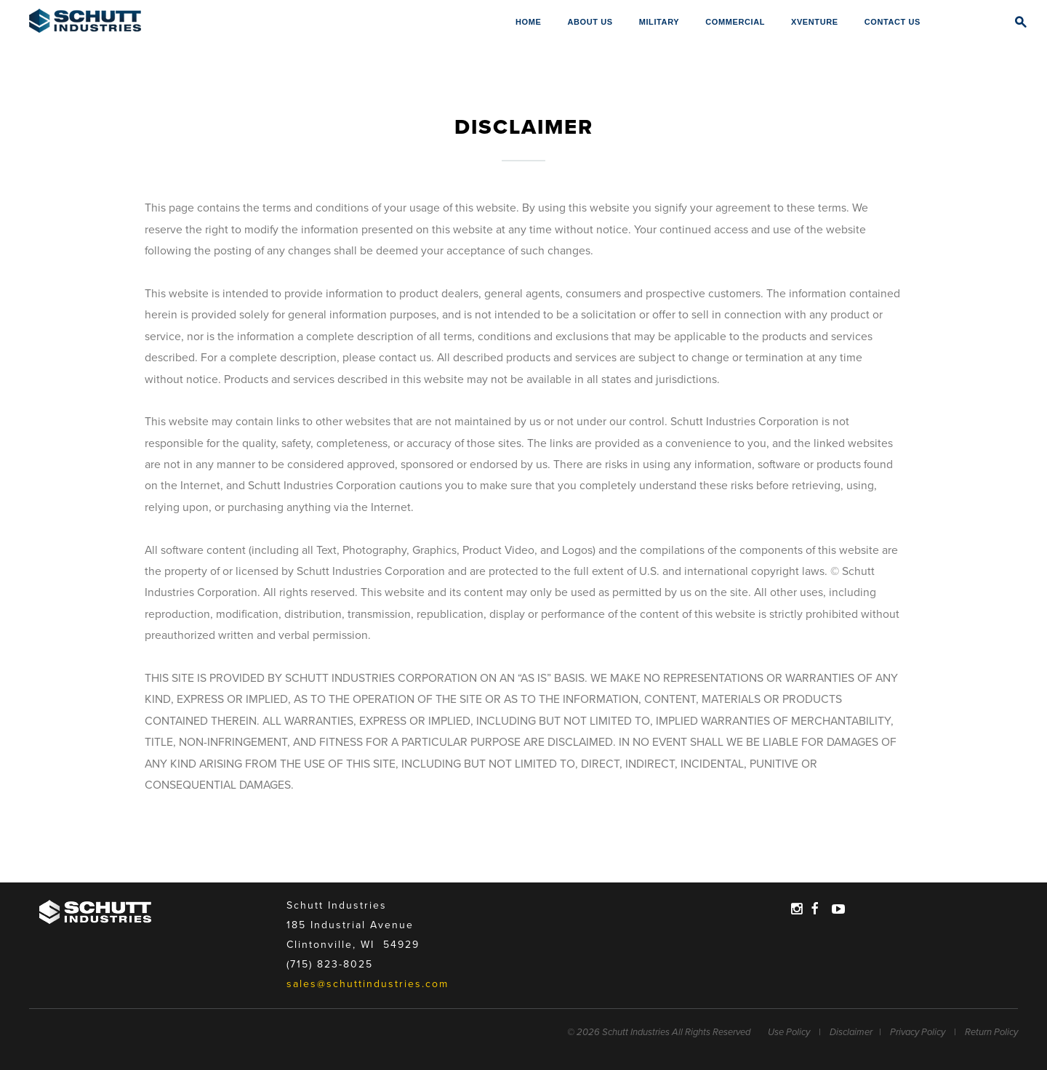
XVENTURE (814, 21)
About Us (589, 21)
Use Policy (789, 1032)
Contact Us (892, 21)
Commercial (735, 21)
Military (659, 21)
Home (528, 21)
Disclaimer (851, 1032)
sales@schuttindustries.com (367, 984)
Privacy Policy (917, 1032)
